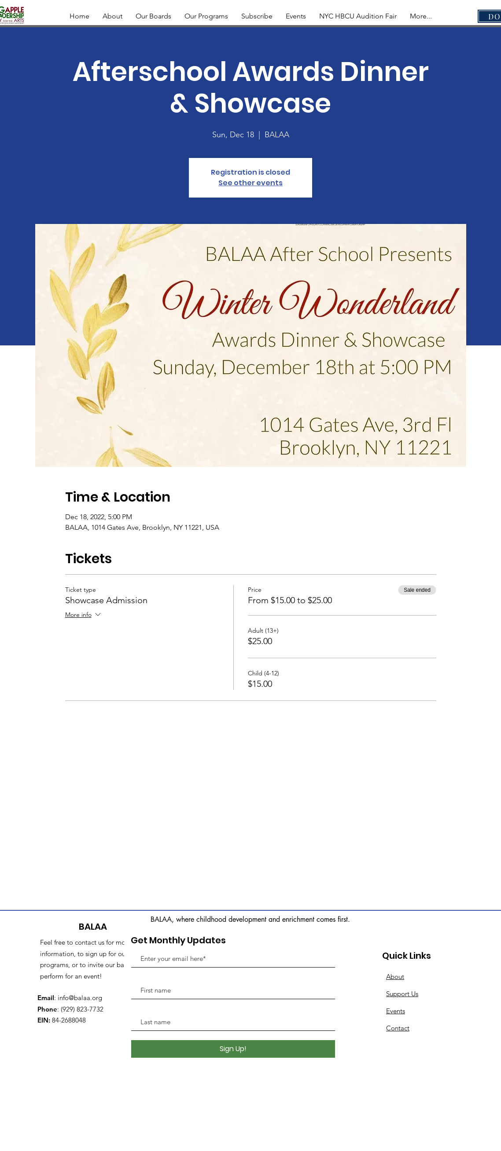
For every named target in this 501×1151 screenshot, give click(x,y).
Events (395, 1011)
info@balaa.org (80, 997)
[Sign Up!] (233, 1049)
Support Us (402, 994)
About (395, 976)
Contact (397, 1028)
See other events (250, 183)
